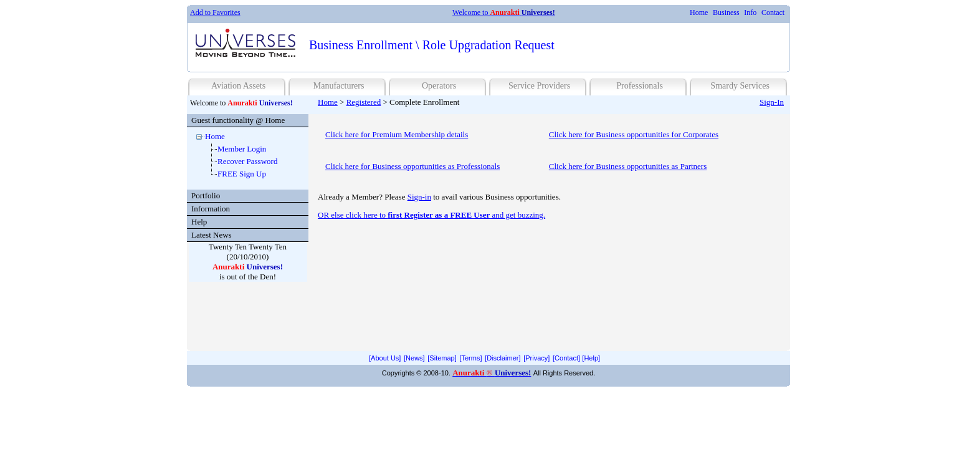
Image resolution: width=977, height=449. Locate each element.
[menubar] (737, 12)
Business (726, 12)
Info (750, 12)
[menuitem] (698, 12)
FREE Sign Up (241, 173)
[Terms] (470, 358)
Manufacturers (339, 85)
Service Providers (539, 85)
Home (699, 12)
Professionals (639, 85)
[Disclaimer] (502, 358)
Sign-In (772, 102)
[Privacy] (536, 358)
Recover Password (247, 161)
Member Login (241, 148)
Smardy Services (739, 85)
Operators (439, 85)
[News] (414, 358)
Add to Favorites (215, 12)
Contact (772, 12)
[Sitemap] (441, 358)
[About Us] (385, 358)
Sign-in (419, 196)
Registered (363, 102)
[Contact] (566, 358)
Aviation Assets (238, 85)
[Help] (591, 358)
